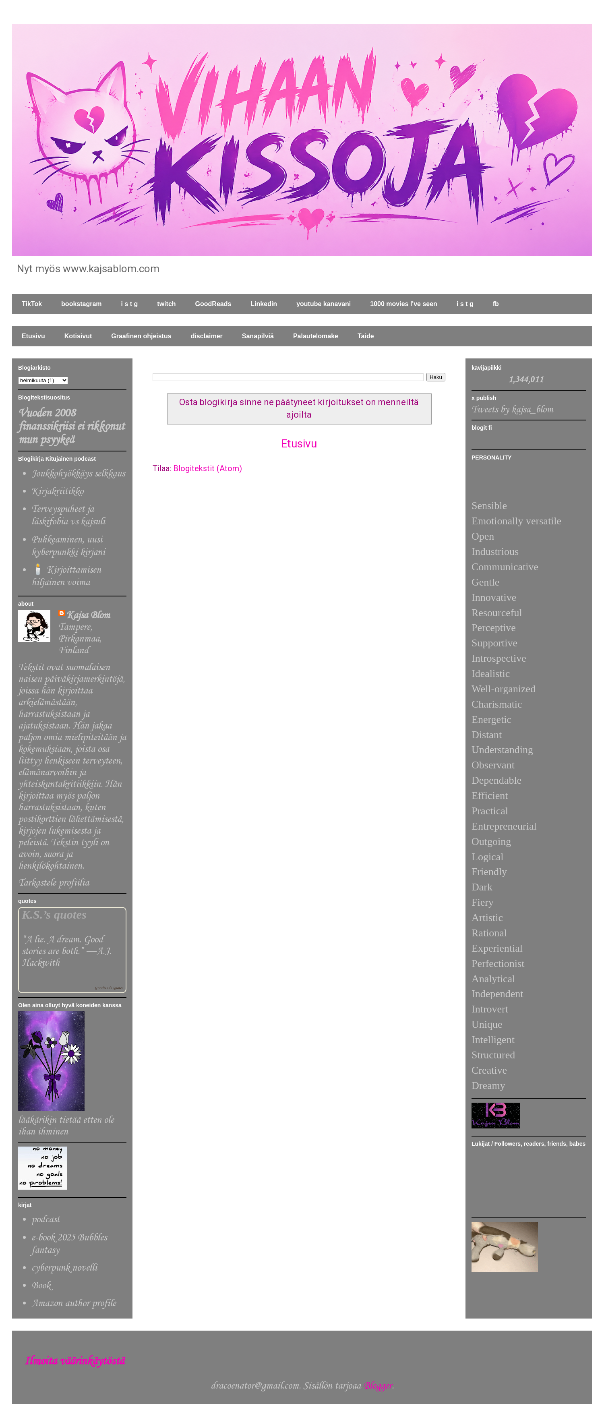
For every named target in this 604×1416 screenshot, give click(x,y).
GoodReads (213, 303)
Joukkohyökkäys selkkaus (78, 474)
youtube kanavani (323, 303)
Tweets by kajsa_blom (512, 410)
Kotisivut (78, 336)
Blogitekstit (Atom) (207, 468)
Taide (366, 336)
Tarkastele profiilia (53, 883)
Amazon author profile (73, 1303)
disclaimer (207, 336)
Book (40, 1286)
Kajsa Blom (88, 615)
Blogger (377, 1386)
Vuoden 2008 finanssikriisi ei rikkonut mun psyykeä (71, 427)
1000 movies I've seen (403, 303)
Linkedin (263, 303)
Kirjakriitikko (57, 491)
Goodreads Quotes (109, 988)
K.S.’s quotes (54, 914)
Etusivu (33, 336)
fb (496, 303)
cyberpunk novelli (64, 1268)
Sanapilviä (258, 336)
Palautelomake (315, 336)
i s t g (129, 303)
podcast (45, 1220)
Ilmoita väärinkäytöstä (74, 1361)
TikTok (32, 303)
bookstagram (81, 303)
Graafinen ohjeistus (141, 336)
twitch (166, 303)
